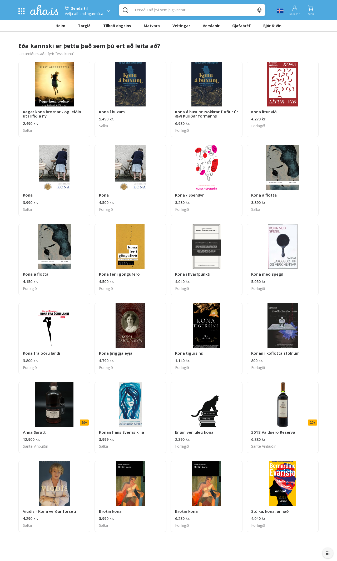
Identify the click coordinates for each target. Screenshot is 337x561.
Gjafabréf (241, 25)
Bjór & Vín (272, 25)
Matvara (152, 25)
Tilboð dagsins (117, 25)
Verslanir (211, 25)
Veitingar (181, 25)
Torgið (84, 25)
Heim (60, 25)
